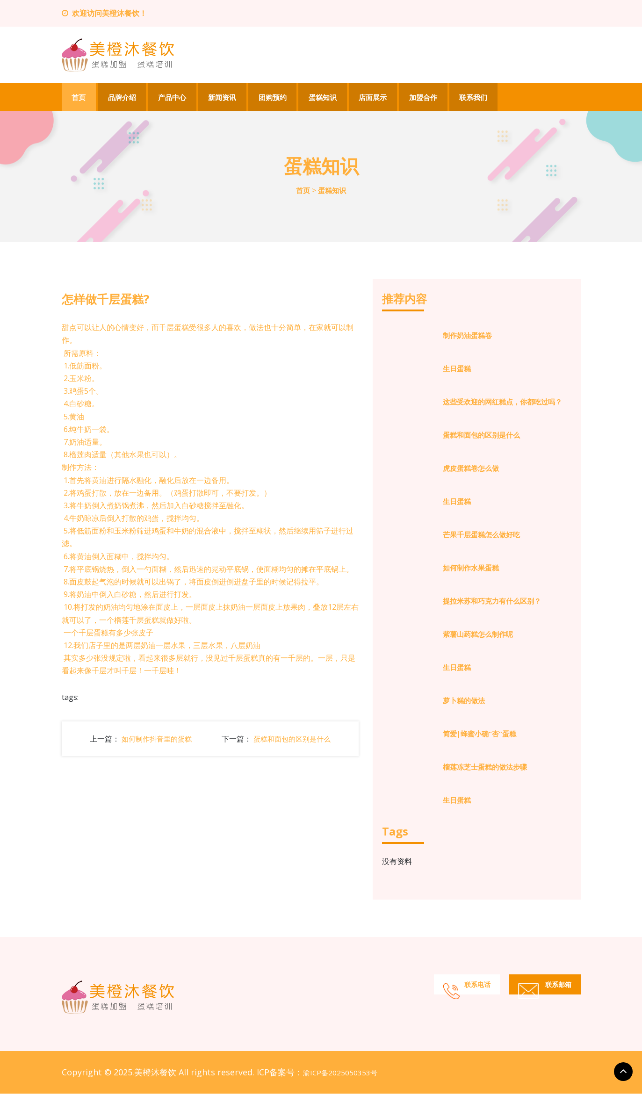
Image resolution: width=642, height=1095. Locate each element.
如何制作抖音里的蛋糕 (157, 739)
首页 (79, 97)
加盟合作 (425, 97)
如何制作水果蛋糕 (471, 569)
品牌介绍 (122, 97)
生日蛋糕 (457, 370)
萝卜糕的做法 (464, 701)
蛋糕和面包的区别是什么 (292, 739)
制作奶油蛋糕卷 (467, 336)
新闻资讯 (223, 97)
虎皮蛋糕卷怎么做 (471, 469)
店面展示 (375, 97)
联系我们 (476, 97)
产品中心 (173, 97)
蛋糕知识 (324, 97)
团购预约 (274, 97)
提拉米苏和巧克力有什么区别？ (492, 602)
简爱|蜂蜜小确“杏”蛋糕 (479, 735)
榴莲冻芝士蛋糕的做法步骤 (485, 768)
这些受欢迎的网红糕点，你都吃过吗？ (502, 403)
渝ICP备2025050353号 (340, 1074)
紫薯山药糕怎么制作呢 (478, 635)
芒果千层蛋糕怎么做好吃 (481, 535)
